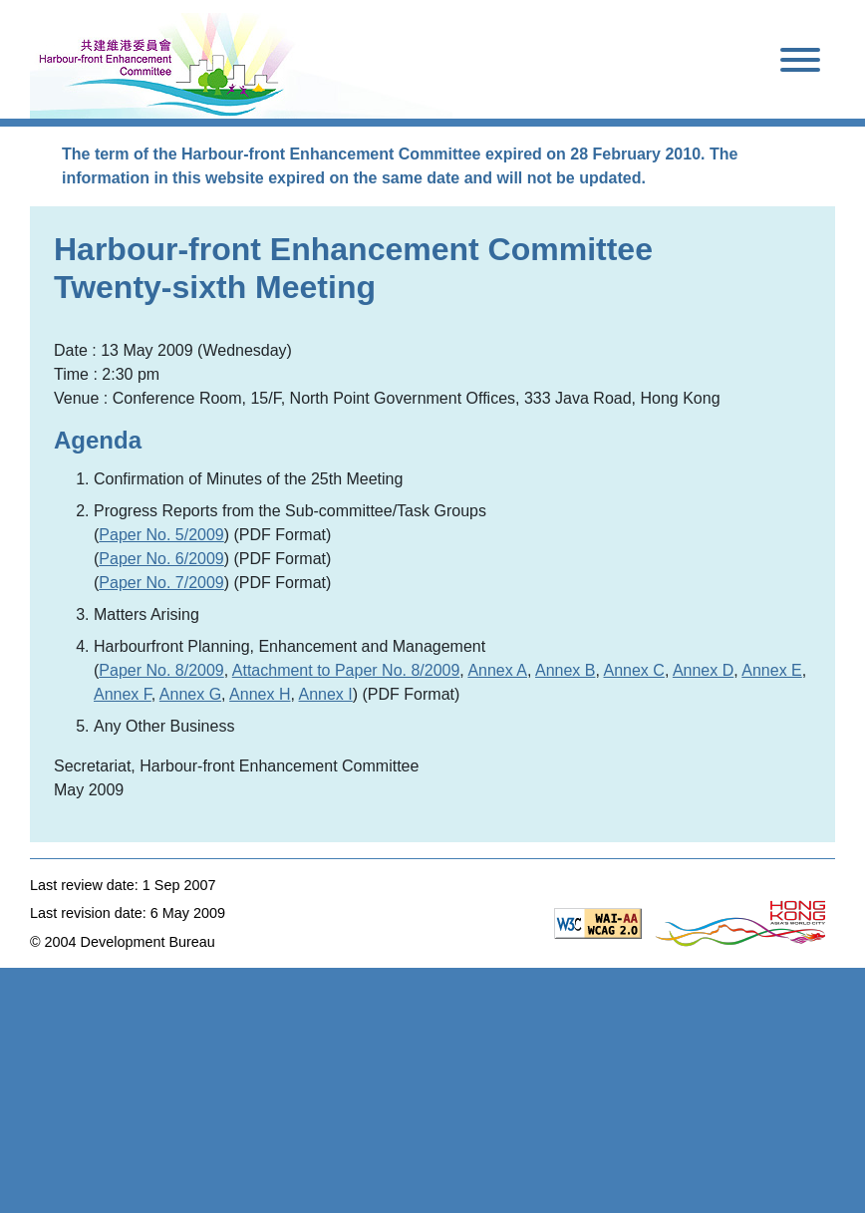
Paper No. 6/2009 (161, 558)
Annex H (259, 694)
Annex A (497, 670)
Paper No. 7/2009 (161, 582)
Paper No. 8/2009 (161, 670)
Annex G (190, 694)
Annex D (703, 670)
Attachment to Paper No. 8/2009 (346, 670)
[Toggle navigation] (800, 63)
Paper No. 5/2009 (161, 534)
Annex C (634, 670)
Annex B (565, 670)
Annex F (122, 694)
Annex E (771, 670)
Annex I (326, 694)
